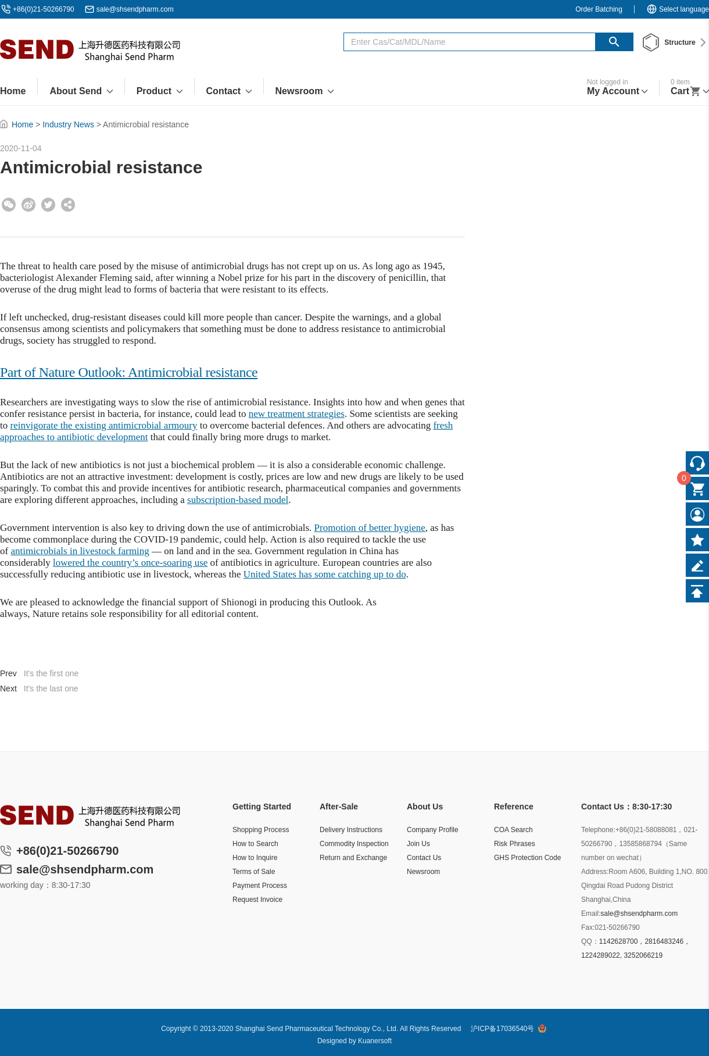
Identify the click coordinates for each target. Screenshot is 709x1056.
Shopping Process (260, 830)
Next (8, 688)
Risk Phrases (514, 844)
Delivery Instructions (351, 830)
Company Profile (433, 830)
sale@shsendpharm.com (135, 9)
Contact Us (424, 858)
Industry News (68, 124)
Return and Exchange (353, 858)
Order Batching (598, 9)
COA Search (513, 830)
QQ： (590, 941)
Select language (677, 9)
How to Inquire (254, 858)
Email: (590, 913)
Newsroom (423, 872)
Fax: (588, 927)
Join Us (418, 844)
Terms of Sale (253, 872)
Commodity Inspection (354, 844)
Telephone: (598, 830)
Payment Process (259, 886)
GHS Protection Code (527, 858)
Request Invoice (257, 900)
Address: (594, 872)
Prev (8, 673)
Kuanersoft (375, 1041)
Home (22, 124)
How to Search (255, 844)
